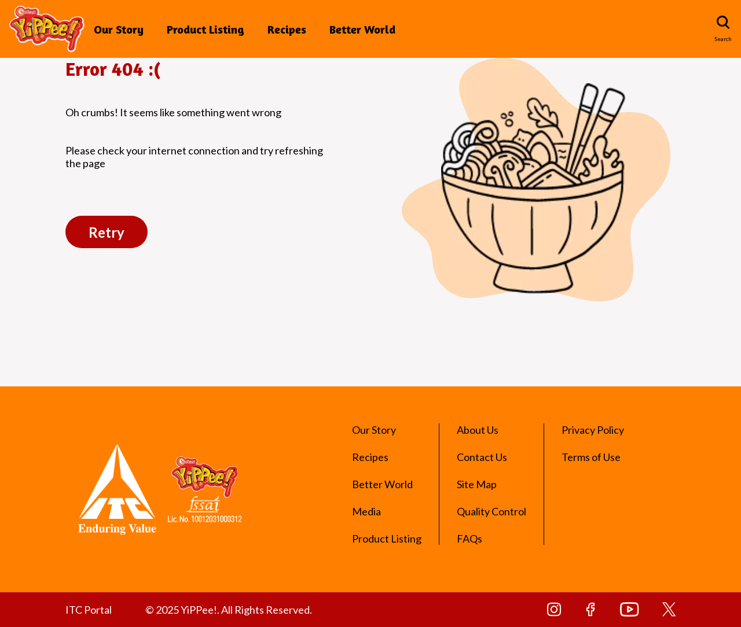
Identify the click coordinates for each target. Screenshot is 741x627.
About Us (477, 429)
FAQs (469, 538)
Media (366, 511)
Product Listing (205, 29)
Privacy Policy (593, 429)
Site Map (477, 484)
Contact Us (482, 457)
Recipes (286, 29)
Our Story (119, 29)
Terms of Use (591, 457)
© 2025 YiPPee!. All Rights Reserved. (228, 609)
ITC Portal (88, 609)
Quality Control (491, 511)
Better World (362, 29)
